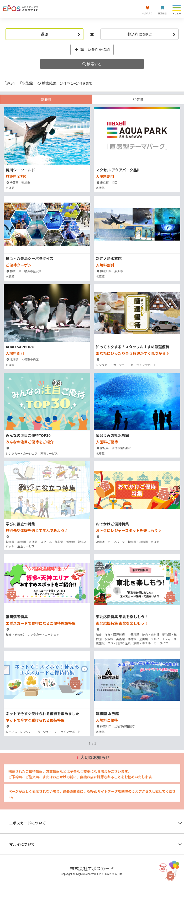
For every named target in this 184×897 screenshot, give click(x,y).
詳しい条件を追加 (92, 49)
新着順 (46, 99)
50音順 (138, 99)
